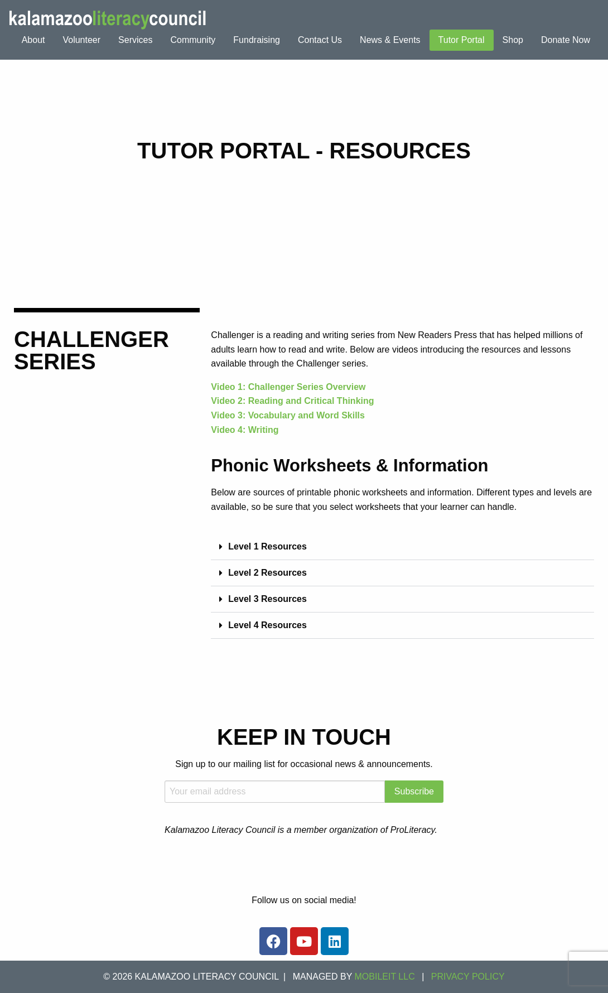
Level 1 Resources (267, 546)
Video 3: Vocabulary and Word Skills (288, 415)
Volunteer (81, 40)
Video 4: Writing (244, 430)
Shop (513, 40)
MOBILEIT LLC (385, 976)
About (33, 40)
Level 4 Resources (267, 625)
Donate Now (565, 40)
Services (135, 40)
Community (192, 40)
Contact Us (320, 40)
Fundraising (256, 40)
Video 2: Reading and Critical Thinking (292, 401)
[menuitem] (33, 40)
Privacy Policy (468, 976)
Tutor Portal (461, 40)
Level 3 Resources (267, 599)
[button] (402, 547)
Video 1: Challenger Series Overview (288, 387)
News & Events (390, 40)
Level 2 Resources (267, 572)
